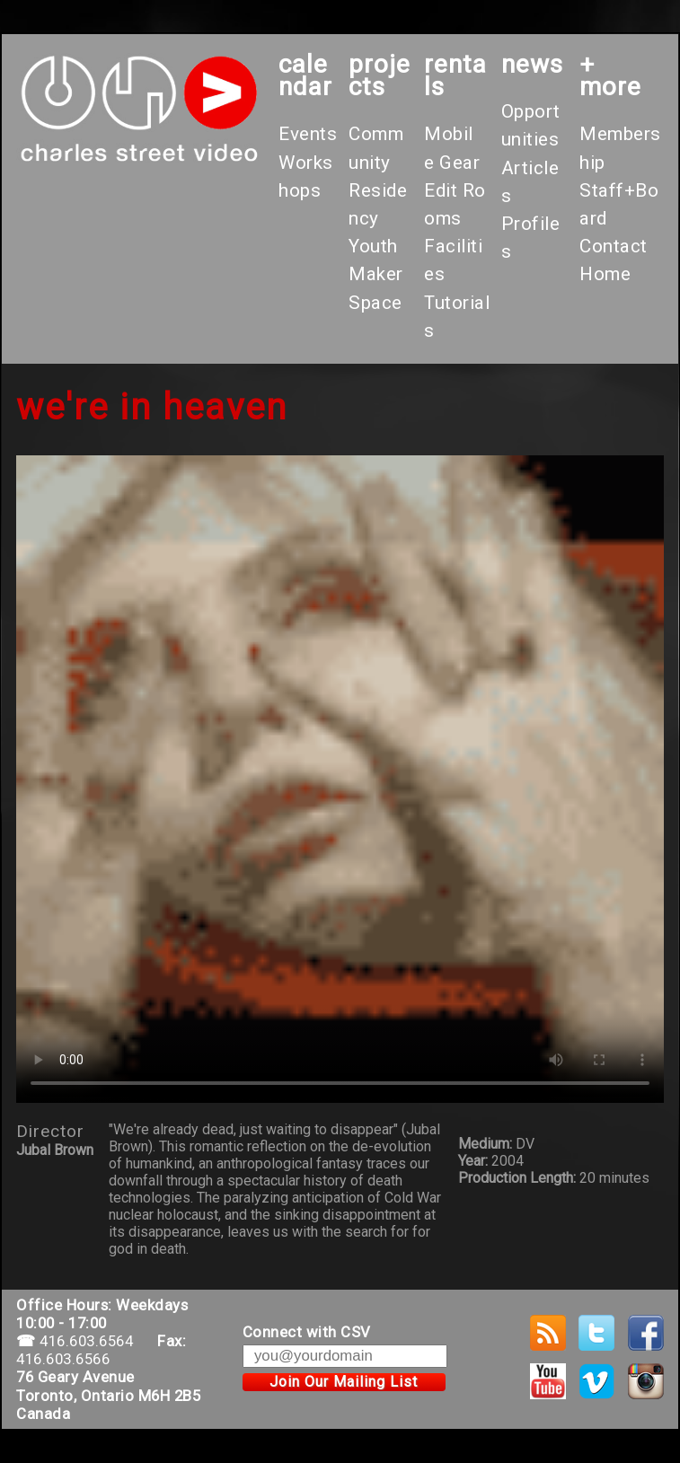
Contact (613, 246)
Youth (373, 246)
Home (605, 274)
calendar (305, 75)
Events (307, 134)
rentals (455, 75)
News (532, 64)
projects (380, 75)
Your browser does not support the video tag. (340, 779)
